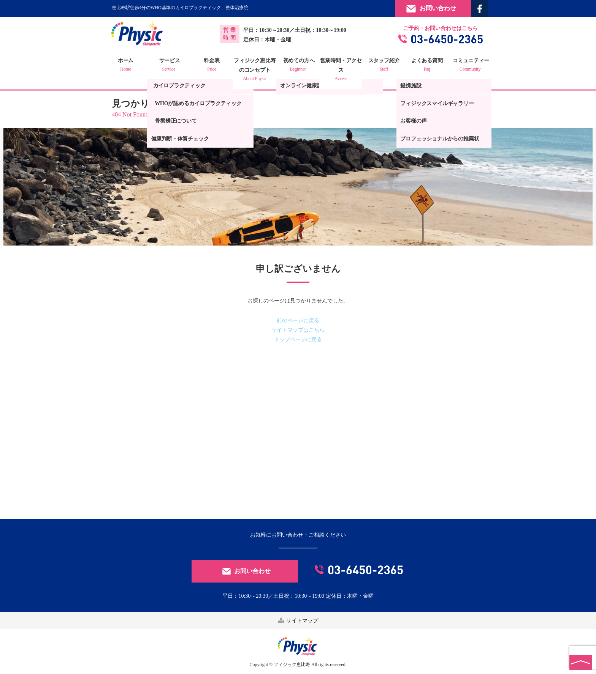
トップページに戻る (298, 339)
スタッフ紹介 (382, 66)
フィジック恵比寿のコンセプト (256, 70)
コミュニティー (467, 66)
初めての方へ (298, 66)
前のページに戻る (298, 320)
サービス (171, 66)
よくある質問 (424, 66)
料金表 (214, 66)
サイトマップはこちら (298, 330)
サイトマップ (298, 620)
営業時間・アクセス (340, 70)
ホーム (129, 66)
